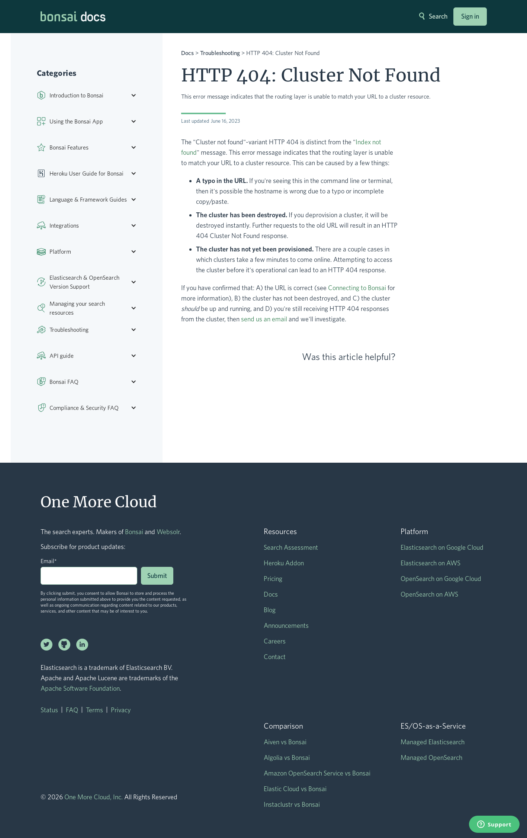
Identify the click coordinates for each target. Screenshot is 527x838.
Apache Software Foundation (80, 688)
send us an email (264, 319)
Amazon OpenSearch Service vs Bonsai (317, 773)
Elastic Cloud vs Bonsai (295, 789)
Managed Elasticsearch (433, 742)
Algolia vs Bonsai (287, 757)
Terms (94, 710)
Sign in (470, 16)
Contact (275, 657)
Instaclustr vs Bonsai (292, 804)
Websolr (168, 532)
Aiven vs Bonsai (285, 742)
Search (438, 16)
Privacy (121, 710)
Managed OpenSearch (431, 757)
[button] (90, 95)
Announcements (286, 625)
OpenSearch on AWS (429, 594)
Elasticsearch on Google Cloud (442, 547)
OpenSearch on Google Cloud (441, 578)
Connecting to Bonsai (357, 288)
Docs (187, 52)
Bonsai (134, 532)
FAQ (72, 710)
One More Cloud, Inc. (93, 797)
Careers (275, 641)
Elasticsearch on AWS (430, 563)
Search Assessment (291, 547)
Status (49, 710)
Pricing (273, 578)
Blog (270, 610)
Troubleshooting (220, 52)
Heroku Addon (284, 563)
